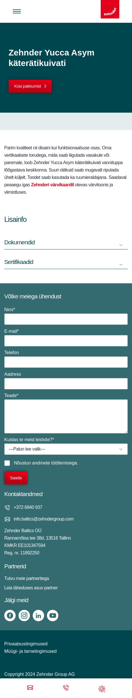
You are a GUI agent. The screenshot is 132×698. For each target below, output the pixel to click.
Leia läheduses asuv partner (31, 587)
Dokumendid (19, 242)
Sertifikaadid (18, 262)
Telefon (66, 359)
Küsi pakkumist (27, 86)
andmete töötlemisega (54, 462)
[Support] (101, 688)
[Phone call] (66, 688)
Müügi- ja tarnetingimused (30, 651)
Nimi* (66, 316)
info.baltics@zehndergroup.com (44, 519)
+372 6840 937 (28, 507)
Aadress (66, 380)
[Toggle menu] (17, 11)
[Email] (30, 688)
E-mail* (66, 337)
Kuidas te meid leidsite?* (66, 446)
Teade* (66, 413)
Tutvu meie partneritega (26, 578)
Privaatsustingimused (26, 643)
